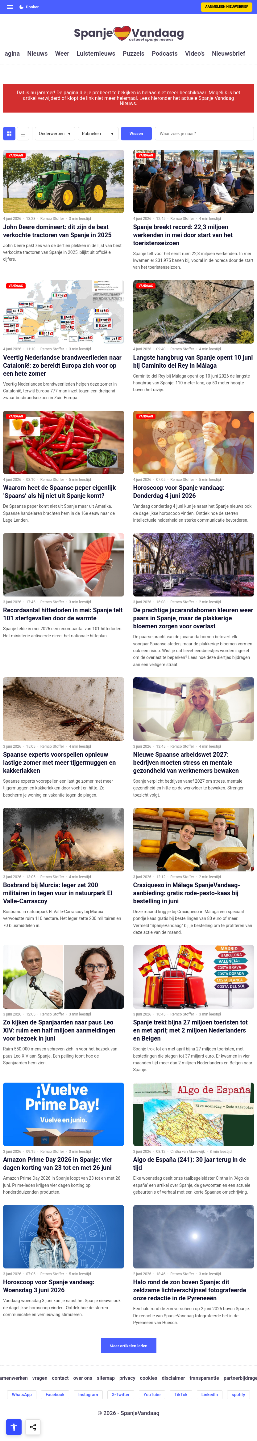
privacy (127, 1378)
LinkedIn (209, 1394)
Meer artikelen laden (128, 1346)
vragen (40, 1378)
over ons (82, 1378)
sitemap (106, 1378)
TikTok (181, 1394)
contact (60, 1378)
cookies (148, 1378)
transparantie (204, 1378)
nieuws (37, 53)
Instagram (88, 1394)
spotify (238, 1394)
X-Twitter (121, 1394)
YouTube (151, 1394)
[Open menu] (10, 7)
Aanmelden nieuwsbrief (226, 7)
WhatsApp (21, 1394)
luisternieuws (96, 53)
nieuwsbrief (228, 53)
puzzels (133, 53)
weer (62, 53)
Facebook (55, 1394)
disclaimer (173, 1378)
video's (195, 53)
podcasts (165, 53)
